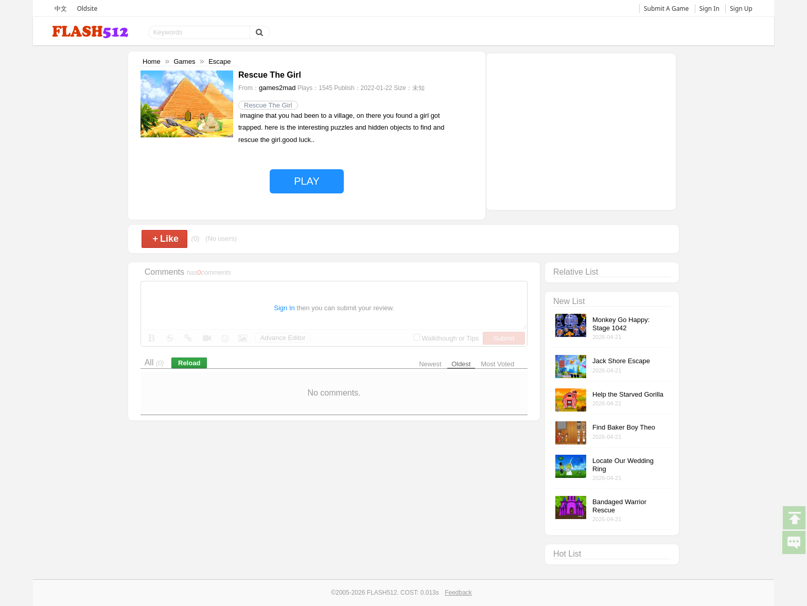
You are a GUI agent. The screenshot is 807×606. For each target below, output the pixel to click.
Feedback (458, 592)
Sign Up (741, 8)
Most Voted (497, 364)
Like (165, 239)
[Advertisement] (581, 131)
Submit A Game (666, 8)
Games (184, 61)
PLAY (307, 181)
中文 (61, 8)
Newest (430, 364)
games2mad (277, 88)
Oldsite (87, 8)
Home (152, 61)
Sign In (709, 8)
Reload (189, 363)
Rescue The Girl (268, 105)
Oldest (461, 364)
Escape (219, 61)
